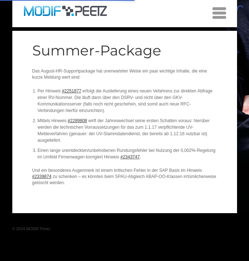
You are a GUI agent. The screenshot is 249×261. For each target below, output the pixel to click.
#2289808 (77, 120)
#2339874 (41, 176)
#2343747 (130, 157)
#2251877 (71, 91)
